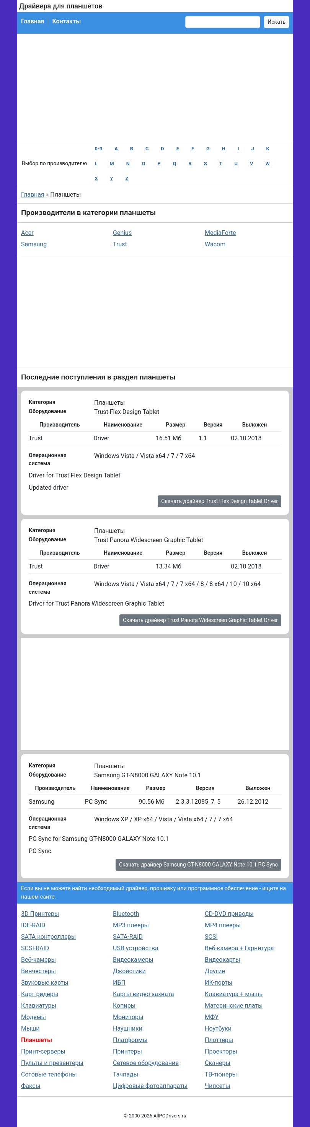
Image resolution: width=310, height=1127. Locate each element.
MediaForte (220, 232)
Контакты (66, 21)
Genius (122, 232)
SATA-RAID (128, 936)
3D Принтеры (40, 913)
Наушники (127, 1028)
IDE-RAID (33, 925)
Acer (27, 232)
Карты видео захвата (143, 994)
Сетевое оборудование (146, 1063)
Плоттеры (219, 1040)
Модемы (33, 1017)
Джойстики (129, 971)
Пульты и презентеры (52, 1063)
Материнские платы (234, 1005)
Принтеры (127, 1051)
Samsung (34, 244)
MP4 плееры (223, 925)
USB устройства (135, 948)
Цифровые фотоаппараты (150, 1086)
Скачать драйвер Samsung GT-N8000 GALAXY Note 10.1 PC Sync (198, 865)
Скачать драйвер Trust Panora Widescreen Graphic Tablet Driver (200, 620)
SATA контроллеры (48, 936)
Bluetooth (126, 913)
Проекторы (221, 1051)
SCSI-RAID (35, 948)
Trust (120, 244)
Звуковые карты (45, 982)
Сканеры (217, 1063)
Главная (32, 21)
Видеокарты (222, 959)
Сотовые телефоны (49, 1074)
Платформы (130, 1040)
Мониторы (128, 1017)
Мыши (30, 1028)
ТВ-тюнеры (221, 1074)
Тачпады (125, 1074)
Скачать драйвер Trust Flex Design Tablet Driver (219, 501)
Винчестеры (38, 971)
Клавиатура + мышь (234, 994)
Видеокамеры (133, 959)
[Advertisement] (155, 87)
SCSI (211, 936)
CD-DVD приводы (229, 913)
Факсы (30, 1086)
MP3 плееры (131, 925)
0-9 (98, 148)
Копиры (124, 1005)
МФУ (212, 1017)
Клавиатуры (38, 1005)
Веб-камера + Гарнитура (239, 948)
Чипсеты (217, 1086)
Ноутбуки (218, 1028)
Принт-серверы (43, 1051)
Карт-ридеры (39, 994)
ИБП (119, 982)
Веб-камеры (38, 959)
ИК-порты (218, 982)
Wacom (215, 244)
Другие (215, 971)
